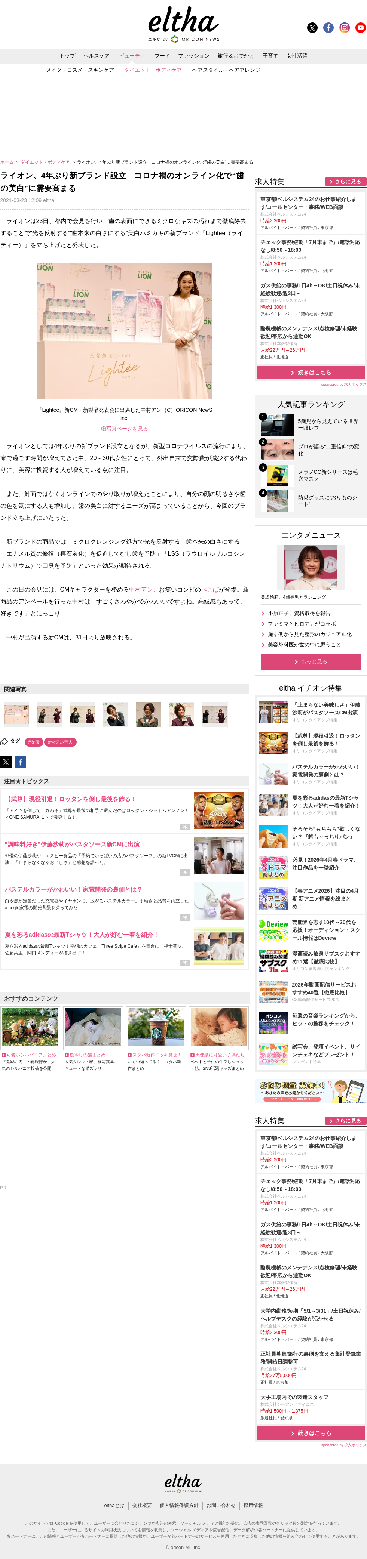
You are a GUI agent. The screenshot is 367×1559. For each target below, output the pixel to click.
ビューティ (132, 56)
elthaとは (114, 1505)
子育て (270, 56)
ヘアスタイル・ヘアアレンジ (226, 70)
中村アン (141, 589)
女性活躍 (297, 56)
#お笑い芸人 (60, 742)
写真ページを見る (127, 429)
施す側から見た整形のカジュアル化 (310, 634)
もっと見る (314, 661)
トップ (67, 56)
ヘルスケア (96, 56)
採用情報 (253, 1505)
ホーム (7, 162)
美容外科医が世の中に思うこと (304, 645)
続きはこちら (314, 372)
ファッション (194, 56)
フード (162, 56)
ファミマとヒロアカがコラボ (302, 624)
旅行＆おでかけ (236, 56)
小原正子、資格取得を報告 (299, 613)
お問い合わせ (221, 1505)
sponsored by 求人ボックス (344, 384)
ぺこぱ (210, 589)
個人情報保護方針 (179, 1505)
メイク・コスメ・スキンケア (80, 70)
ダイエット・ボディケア (153, 70)
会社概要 (142, 1505)
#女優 (34, 742)
